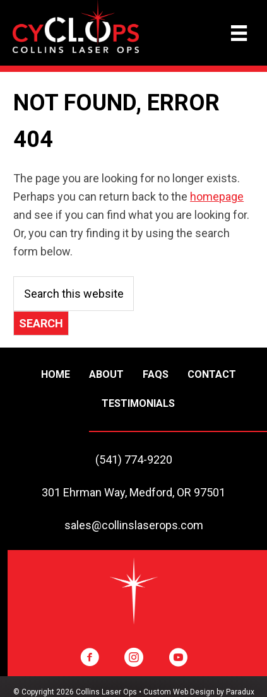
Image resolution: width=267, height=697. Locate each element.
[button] (90, 657)
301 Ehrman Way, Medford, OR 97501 (133, 492)
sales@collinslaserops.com (133, 525)
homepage (217, 196)
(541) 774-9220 (133, 459)
